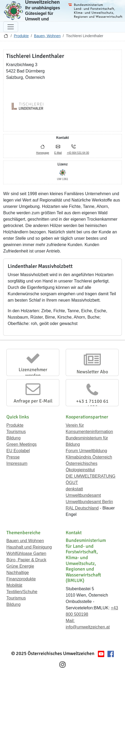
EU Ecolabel (18, 450)
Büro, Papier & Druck (26, 560)
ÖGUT (72, 482)
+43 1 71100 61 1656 (92, 404)
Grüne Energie (20, 566)
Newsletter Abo (92, 372)
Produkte (21, 36)
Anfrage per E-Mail (33, 401)
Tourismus (16, 431)
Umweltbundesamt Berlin (89, 501)
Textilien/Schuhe (22, 591)
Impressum (16, 463)
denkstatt (74, 489)
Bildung (13, 438)
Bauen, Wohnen (47, 36)
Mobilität (14, 585)
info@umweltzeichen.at (88, 627)
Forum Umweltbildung (86, 450)
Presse (13, 457)
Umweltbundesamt (83, 495)
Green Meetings (21, 444)
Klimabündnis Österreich (89, 457)
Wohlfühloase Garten (26, 553)
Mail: (70, 620)
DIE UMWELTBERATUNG (90, 476)
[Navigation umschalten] (10, 27)
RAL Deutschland (82, 508)
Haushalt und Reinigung (29, 547)
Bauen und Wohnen (25, 540)
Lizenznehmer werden (33, 372)
